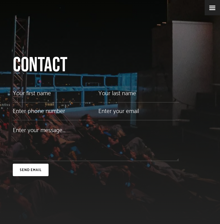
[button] (212, 7)
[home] (3, 9)
